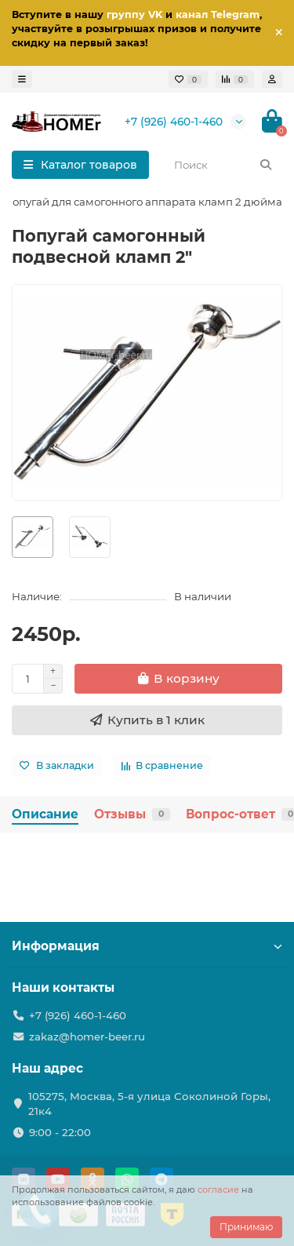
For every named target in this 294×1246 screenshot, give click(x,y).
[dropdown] (22, 79)
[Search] (223, 165)
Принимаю (246, 1227)
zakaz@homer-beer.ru (87, 1036)
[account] (272, 79)
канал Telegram (218, 14)
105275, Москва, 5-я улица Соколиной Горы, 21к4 (149, 1103)
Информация (147, 945)
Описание (45, 814)
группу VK (134, 14)
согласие (218, 1189)
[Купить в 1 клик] (147, 720)
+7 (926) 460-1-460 (174, 121)
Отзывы (132, 814)
